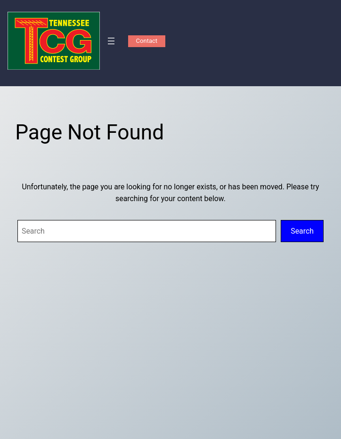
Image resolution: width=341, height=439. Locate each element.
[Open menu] (111, 41)
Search (302, 231)
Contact (146, 40)
